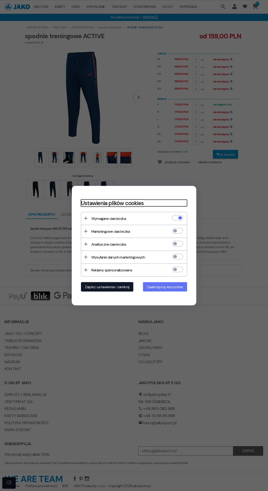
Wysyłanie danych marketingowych (118, 257)
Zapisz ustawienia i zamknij (107, 286)
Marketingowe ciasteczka (110, 231)
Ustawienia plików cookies (112, 203)
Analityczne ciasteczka (108, 244)
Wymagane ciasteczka (108, 218)
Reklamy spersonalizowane (111, 269)
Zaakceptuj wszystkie (165, 286)
